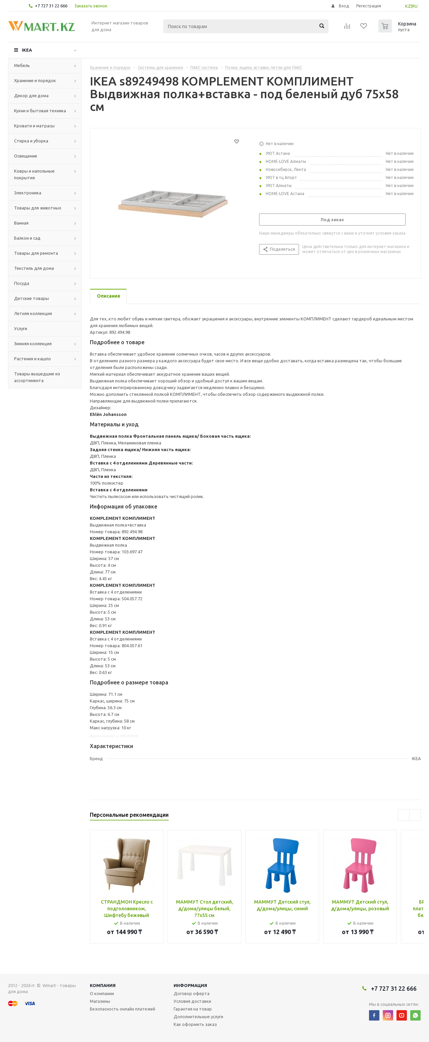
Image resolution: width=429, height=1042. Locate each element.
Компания (103, 985)
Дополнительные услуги (198, 1016)
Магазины (100, 1001)
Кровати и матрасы (34, 125)
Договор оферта (191, 993)
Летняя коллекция (33, 313)
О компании (102, 993)
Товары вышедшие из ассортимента (37, 377)
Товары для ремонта (36, 253)
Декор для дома (31, 95)
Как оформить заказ (195, 1024)
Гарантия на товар (193, 1008)
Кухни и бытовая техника (40, 110)
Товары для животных (37, 207)
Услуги (20, 328)
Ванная (21, 223)
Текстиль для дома (34, 268)
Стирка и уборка (31, 140)
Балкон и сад (27, 238)
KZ (408, 6)
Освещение (25, 156)
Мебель (22, 65)
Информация (190, 985)
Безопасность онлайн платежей (122, 1008)
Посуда (21, 283)
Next (415, 814)
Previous (403, 814)
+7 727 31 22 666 (51, 5)
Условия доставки (192, 1001)
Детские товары (31, 298)
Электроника (27, 192)
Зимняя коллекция (33, 343)
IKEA (27, 50)
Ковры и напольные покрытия (34, 174)
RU (415, 6)
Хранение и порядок (35, 80)
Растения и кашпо (32, 358)
